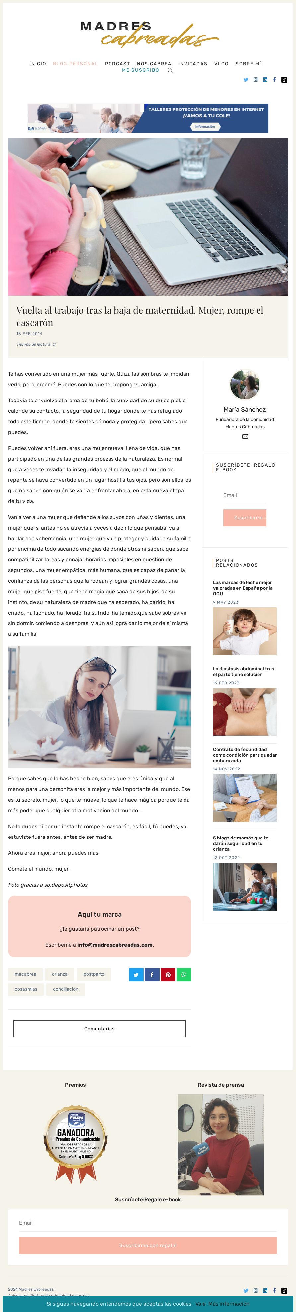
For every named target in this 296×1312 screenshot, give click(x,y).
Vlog (221, 64)
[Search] (170, 70)
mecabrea (25, 974)
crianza (60, 974)
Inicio (37, 64)
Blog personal (75, 64)
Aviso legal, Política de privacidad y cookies (49, 1295)
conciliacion (65, 989)
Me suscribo (140, 70)
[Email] (245, 436)
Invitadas (193, 64)
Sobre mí (248, 64)
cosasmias (26, 989)
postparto (94, 974)
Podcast (117, 64)
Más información (229, 1304)
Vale (200, 1304)
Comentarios (99, 1028)
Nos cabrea (154, 64)
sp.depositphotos (65, 885)
